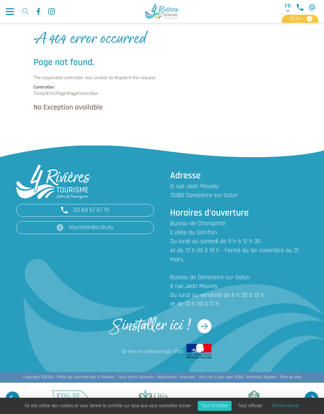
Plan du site (290, 377)
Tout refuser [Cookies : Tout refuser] (250, 405)
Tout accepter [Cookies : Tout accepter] (214, 405)
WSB (238, 377)
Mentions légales (261, 377)
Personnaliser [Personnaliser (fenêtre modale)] (286, 405)
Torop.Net (186, 377)
